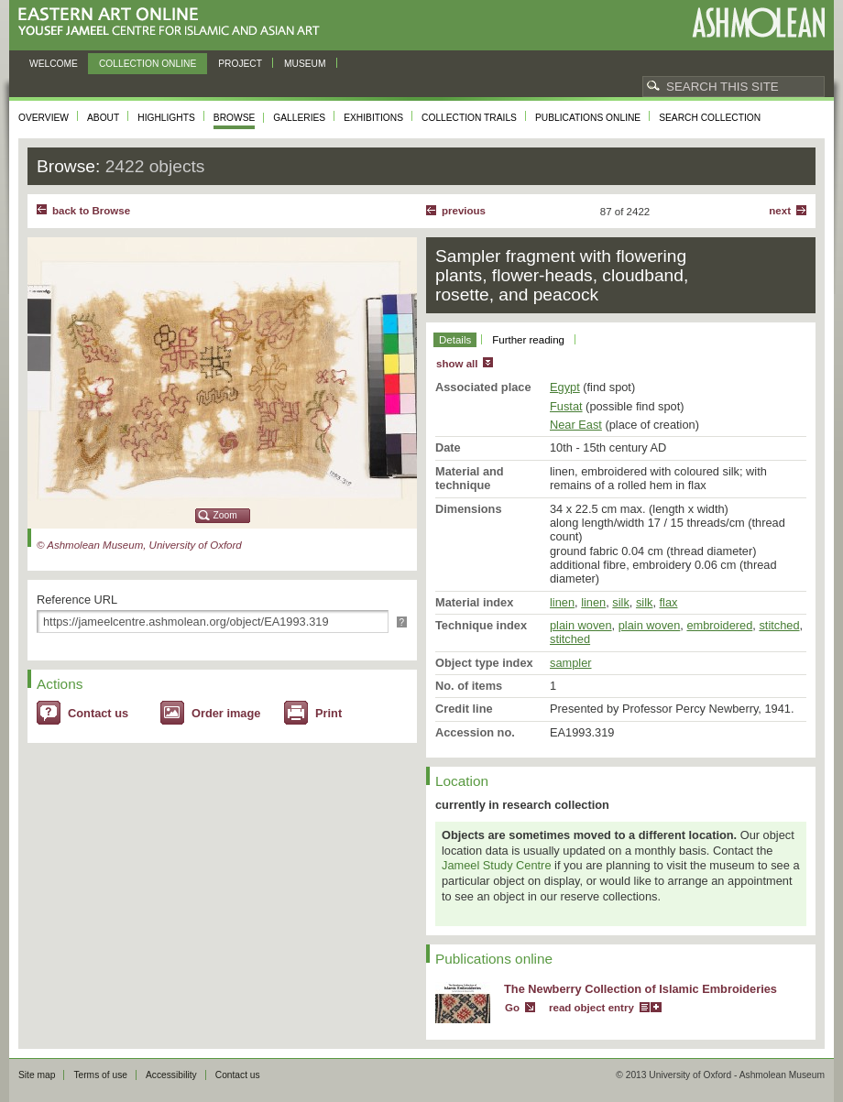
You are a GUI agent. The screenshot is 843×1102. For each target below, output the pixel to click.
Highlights (166, 118)
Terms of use (100, 1075)
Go (512, 1007)
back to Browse (91, 210)
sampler (571, 663)
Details (455, 339)
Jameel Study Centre (497, 865)
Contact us (98, 713)
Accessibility (171, 1075)
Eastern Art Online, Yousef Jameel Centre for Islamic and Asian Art (173, 22)
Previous (464, 210)
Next (780, 210)
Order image (226, 713)
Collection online (147, 64)
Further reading (528, 339)
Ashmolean (758, 22)
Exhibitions (373, 118)
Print (328, 713)
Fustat (566, 406)
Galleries (299, 118)
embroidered (719, 625)
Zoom (225, 515)
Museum (305, 64)
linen (562, 602)
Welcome (53, 64)
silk (620, 602)
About (103, 118)
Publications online (587, 118)
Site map (36, 1075)
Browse (234, 118)
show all (456, 363)
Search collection (710, 118)
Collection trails (469, 118)
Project (240, 64)
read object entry (591, 1007)
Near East (576, 424)
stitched (779, 625)
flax (669, 602)
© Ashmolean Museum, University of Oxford (139, 545)
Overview (43, 118)
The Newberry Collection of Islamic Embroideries (640, 989)
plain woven (581, 625)
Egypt (565, 387)
